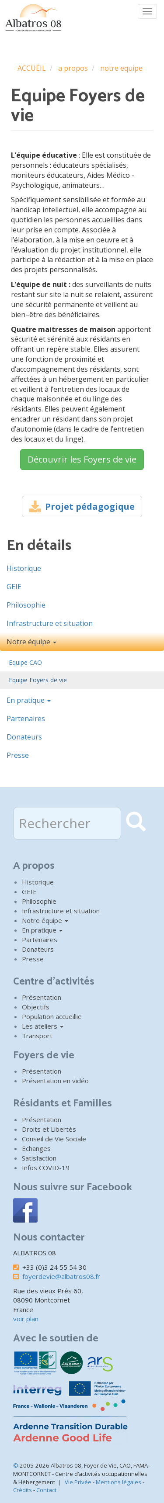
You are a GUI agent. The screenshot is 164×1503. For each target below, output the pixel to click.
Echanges (36, 1148)
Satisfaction (39, 1158)
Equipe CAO (25, 662)
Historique (24, 568)
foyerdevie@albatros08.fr (61, 1276)
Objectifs (35, 1006)
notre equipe (121, 68)
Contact (46, 1490)
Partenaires (26, 718)
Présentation (41, 997)
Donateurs (24, 737)
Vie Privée (78, 1482)
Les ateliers (42, 1026)
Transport (37, 1035)
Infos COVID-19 (46, 1167)
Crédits (22, 1490)
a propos (73, 68)
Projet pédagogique (90, 506)
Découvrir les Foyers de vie (82, 459)
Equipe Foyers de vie (38, 680)
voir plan (25, 1318)
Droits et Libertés (49, 1129)
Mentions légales (118, 1482)
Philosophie (26, 605)
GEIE (14, 586)
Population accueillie (52, 1016)
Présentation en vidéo (55, 1080)
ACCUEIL (31, 68)
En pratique (29, 700)
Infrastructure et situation (50, 623)
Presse (18, 755)
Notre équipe (31, 641)
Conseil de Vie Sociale (54, 1138)
